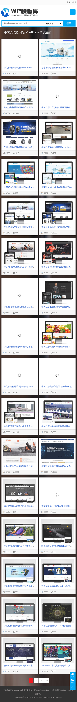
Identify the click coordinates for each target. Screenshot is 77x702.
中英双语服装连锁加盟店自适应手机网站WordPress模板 (29, 307)
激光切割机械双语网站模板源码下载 (20, 107)
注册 (68, 2)
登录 (74, 2)
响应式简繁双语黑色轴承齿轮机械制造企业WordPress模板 (30, 506)
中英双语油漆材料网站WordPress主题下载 (23, 187)
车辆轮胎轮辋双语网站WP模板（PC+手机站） (25, 147)
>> (46, 680)
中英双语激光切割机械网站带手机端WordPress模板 (27, 227)
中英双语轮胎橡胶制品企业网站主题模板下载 (24, 267)
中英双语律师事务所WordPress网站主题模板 (24, 67)
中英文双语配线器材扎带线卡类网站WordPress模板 (27, 625)
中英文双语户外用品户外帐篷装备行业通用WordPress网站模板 (32, 546)
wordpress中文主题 (50, 690)
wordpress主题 (19, 690)
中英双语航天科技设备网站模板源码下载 (22, 346)
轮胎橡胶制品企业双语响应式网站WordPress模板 (26, 466)
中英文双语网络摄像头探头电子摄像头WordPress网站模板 (30, 586)
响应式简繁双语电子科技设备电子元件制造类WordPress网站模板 (33, 665)
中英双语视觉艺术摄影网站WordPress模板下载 (25, 386)
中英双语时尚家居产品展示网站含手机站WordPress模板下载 (31, 426)
